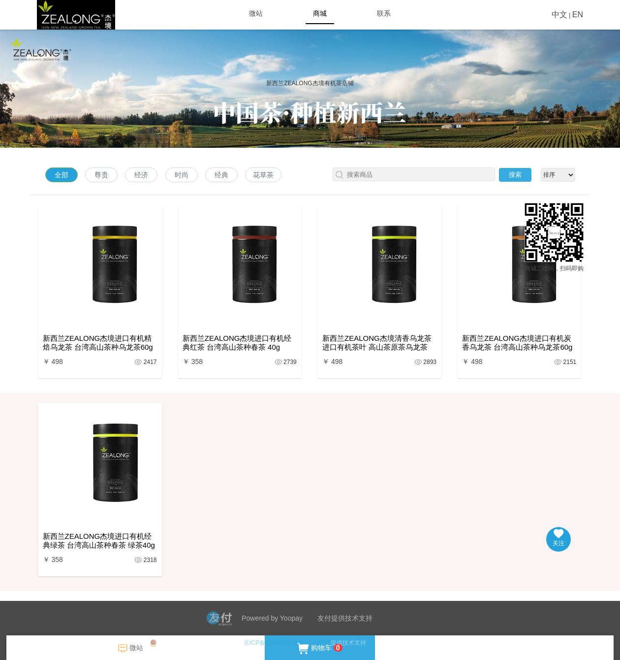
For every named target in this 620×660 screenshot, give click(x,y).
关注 (558, 538)
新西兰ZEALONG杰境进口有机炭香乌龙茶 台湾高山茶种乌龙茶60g (517, 342)
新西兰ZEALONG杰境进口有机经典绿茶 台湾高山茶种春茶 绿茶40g (99, 540)
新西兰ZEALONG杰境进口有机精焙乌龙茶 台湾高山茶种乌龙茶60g (98, 342)
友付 (323, 642)
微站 (256, 13)
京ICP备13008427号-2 (273, 642)
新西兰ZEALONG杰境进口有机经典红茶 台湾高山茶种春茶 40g (237, 342)
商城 (320, 13)
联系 (384, 13)
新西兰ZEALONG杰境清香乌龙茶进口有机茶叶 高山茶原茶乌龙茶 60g (377, 343)
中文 (559, 14)
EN (577, 14)
